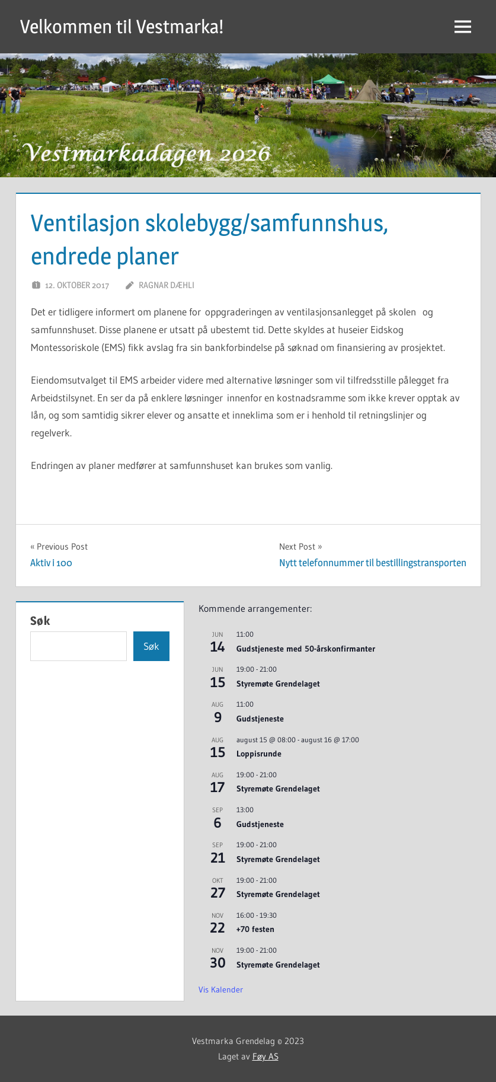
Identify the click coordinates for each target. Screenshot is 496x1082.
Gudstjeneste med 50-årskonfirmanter (305, 648)
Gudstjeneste (260, 718)
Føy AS (265, 1056)
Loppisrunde (258, 753)
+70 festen (255, 929)
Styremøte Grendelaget (278, 683)
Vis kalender (221, 989)
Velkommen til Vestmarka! (121, 26)
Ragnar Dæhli (166, 285)
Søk (40, 621)
